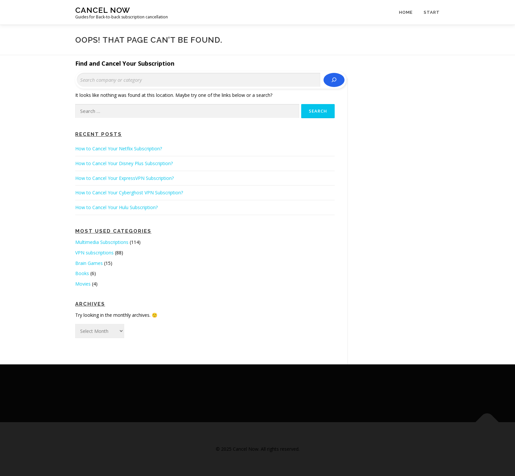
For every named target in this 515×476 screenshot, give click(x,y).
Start (432, 12)
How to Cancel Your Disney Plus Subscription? (124, 163)
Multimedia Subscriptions (101, 242)
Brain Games (89, 263)
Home (406, 12)
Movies (83, 284)
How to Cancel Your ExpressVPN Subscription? (124, 178)
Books (82, 273)
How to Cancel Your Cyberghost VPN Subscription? (129, 192)
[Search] (334, 80)
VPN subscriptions (94, 252)
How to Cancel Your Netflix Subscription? (118, 148)
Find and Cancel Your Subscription (124, 63)
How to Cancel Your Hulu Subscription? (116, 207)
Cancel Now (102, 10)
